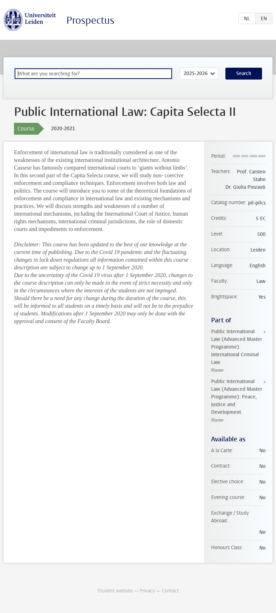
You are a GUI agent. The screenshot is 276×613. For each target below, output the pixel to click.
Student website (115, 591)
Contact (170, 591)
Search (243, 73)
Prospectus (90, 20)
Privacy (147, 591)
